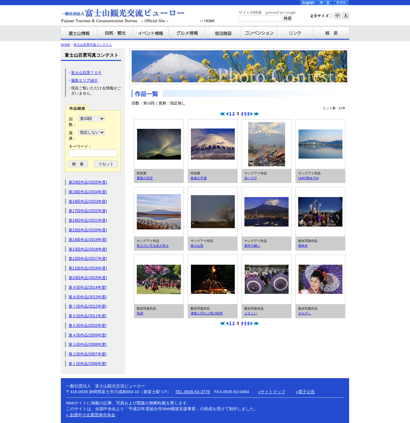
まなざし (320, 279)
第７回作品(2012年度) (88, 306)
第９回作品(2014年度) (88, 287)
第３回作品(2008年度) (88, 344)
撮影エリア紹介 (84, 80)
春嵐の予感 (213, 144)
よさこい (266, 279)
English (308, 2)
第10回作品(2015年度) (88, 278)
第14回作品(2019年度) (88, 239)
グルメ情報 (187, 33)
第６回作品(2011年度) (88, 316)
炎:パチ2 (266, 144)
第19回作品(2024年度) (88, 192)
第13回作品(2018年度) (88, 249)
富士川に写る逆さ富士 (159, 212)
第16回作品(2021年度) (88, 220)
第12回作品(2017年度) (88, 258)
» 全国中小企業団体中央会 (90, 414)
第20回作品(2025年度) (88, 182)
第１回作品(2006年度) (88, 363)
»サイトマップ (271, 391)
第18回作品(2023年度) (88, 201)
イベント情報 (151, 33)
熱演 (159, 279)
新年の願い (266, 212)
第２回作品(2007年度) (88, 354)
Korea (341, 2)
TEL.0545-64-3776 (192, 391)
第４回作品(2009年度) (88, 335)
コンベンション (259, 33)
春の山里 (213, 212)
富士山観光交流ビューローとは (331, 33)
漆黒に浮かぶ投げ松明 (213, 279)
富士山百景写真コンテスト (93, 44)
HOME (207, 21)
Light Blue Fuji (320, 144)
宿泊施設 (223, 33)
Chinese (324, 2)
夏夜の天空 (159, 144)
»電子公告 (305, 391)
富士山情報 (79, 33)
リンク (295, 33)
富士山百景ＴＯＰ (86, 72)
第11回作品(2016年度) (88, 268)
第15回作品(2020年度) (88, 230)
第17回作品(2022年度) (88, 211)
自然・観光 (115, 33)
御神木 (320, 212)
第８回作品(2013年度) (88, 297)
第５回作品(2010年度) (88, 325)
